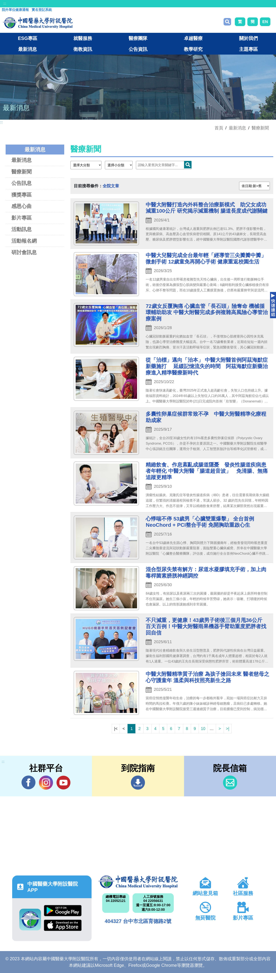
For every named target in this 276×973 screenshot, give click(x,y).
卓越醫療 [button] (193, 38)
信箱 (230, 783)
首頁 (219, 127)
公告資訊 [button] (138, 49)
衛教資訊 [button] (82, 49)
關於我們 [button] (248, 38)
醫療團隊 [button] (138, 38)
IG (46, 783)
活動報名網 (24, 241)
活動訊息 (21, 229)
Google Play (63, 910)
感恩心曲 (21, 206)
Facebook (29, 782)
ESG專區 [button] (27, 38)
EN (265, 21)
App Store (63, 925)
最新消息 (21, 160)
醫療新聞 (260, 127)
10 (203, 728)
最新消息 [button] (27, 49)
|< (115, 728)
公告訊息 (21, 183)
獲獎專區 (21, 195)
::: (4, 3)
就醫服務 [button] (82, 38)
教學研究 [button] (193, 49)
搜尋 (227, 22)
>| (227, 728)
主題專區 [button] (248, 49)
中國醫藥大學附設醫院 (138, 881)
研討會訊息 (24, 252)
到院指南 (138, 783)
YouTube (63, 782)
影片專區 (21, 218)
